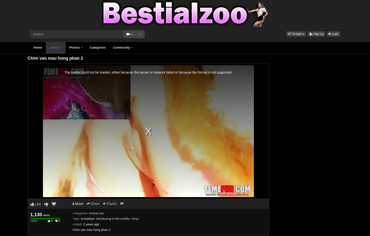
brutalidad (87, 218)
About (78, 204)
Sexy (134, 218)
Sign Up (316, 34)
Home (38, 47)
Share (93, 204)
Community (123, 47)
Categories (98, 47)
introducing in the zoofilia (113, 218)
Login (333, 34)
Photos (76, 47)
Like (35, 204)
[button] (296, 34)
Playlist (110, 204)
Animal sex (96, 213)
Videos (55, 47)
